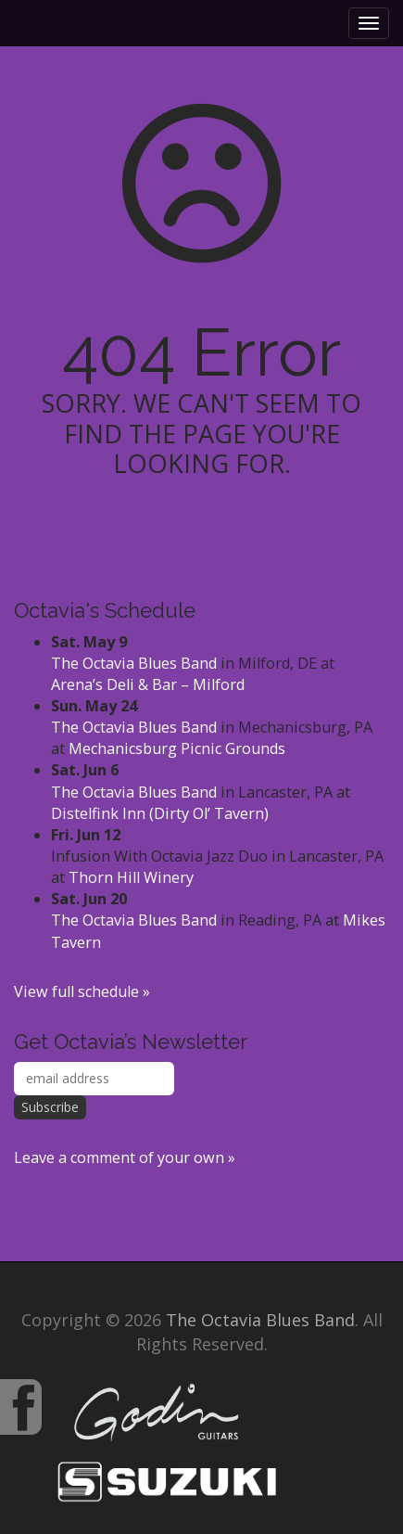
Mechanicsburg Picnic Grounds (177, 748)
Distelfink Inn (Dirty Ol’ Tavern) (160, 813)
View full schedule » (82, 991)
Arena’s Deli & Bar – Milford (148, 684)
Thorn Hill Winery (131, 877)
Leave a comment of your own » (124, 1157)
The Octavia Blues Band (134, 663)
